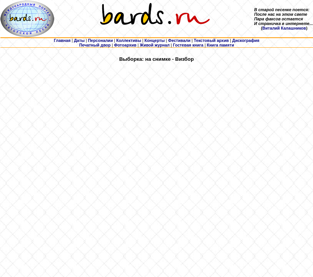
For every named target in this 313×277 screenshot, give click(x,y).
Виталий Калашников (284, 28)
